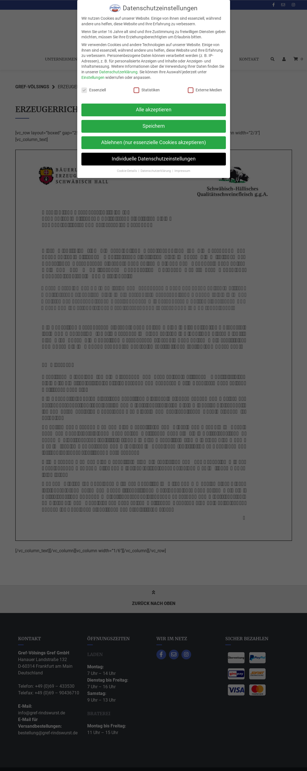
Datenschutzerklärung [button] (156, 171)
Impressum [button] (182, 171)
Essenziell (93, 90)
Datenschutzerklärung (118, 72)
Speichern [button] (154, 126)
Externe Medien (205, 90)
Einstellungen (92, 77)
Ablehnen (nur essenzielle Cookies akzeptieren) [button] (153, 142)
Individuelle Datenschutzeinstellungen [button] (154, 159)
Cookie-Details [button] (127, 171)
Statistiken (147, 90)
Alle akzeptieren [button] (153, 109)
